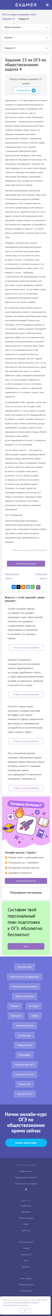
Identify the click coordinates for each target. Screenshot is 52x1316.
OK (25, 1310)
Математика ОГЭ (24, 1074)
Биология (16, 1015)
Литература (24, 1035)
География (24, 1054)
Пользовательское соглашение (15, 1305)
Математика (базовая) (24, 986)
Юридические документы (26, 1177)
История (33, 1006)
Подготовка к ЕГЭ (26, 1242)
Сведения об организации (26, 1183)
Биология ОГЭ (24, 1093)
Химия (34, 1015)
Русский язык (25, 966)
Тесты (26, 1260)
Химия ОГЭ (25, 1084)
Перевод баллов (26, 1284)
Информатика (24, 1045)
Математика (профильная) (24, 976)
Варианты (26, 1266)
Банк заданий (26, 1278)
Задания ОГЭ (26, 1254)
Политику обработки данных (26, 1302)
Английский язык (25, 1025)
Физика (15, 1006)
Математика (26, 1212)
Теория (26, 1248)
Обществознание (24, 996)
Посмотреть (26, 91)
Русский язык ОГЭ (24, 1064)
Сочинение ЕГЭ (26, 1291)
